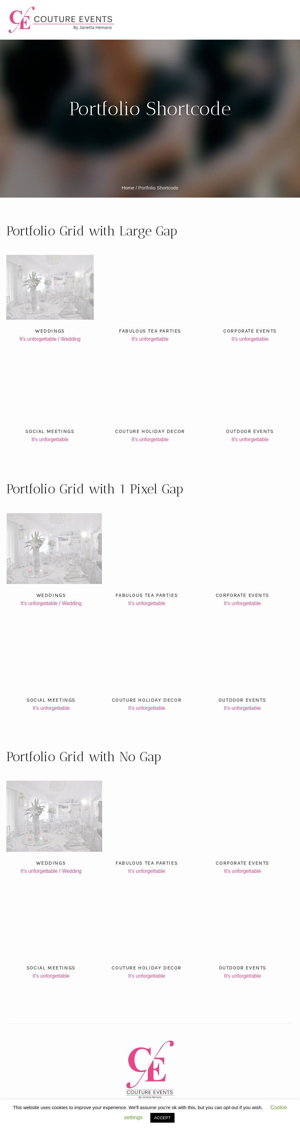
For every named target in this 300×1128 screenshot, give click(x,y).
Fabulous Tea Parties (150, 331)
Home (128, 187)
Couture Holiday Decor (150, 431)
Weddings (50, 331)
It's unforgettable (38, 339)
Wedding (71, 339)
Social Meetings (49, 431)
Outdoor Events (250, 431)
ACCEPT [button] (162, 1117)
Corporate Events (250, 331)
